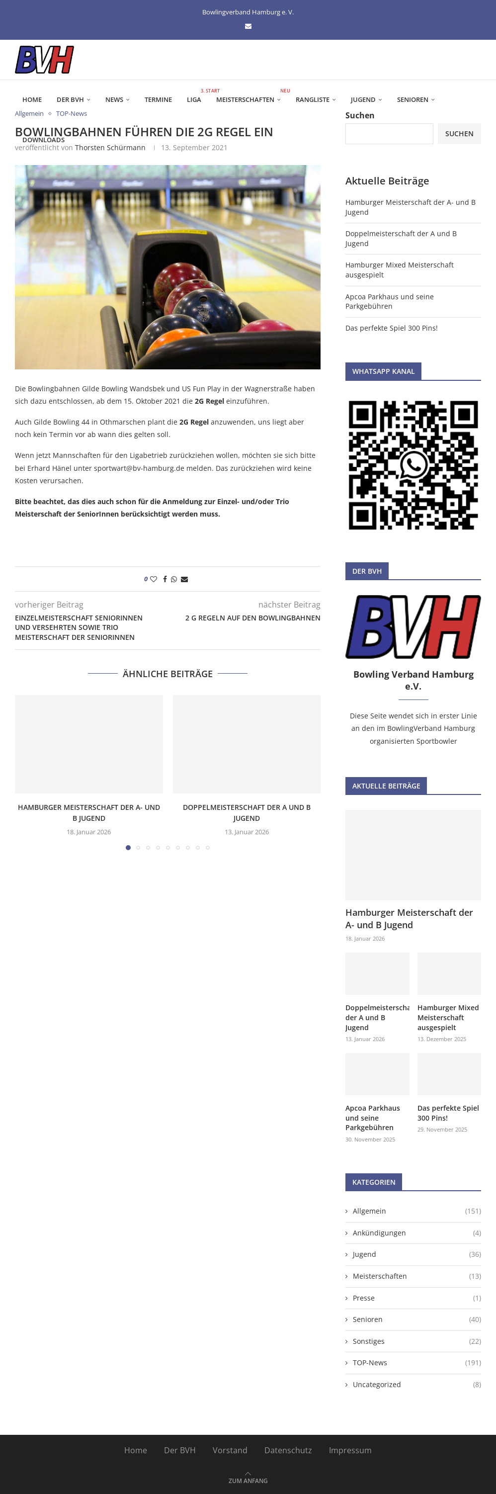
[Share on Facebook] (165, 579)
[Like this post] (153, 579)
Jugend (363, 99)
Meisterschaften (252, 95)
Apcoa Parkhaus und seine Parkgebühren (389, 301)
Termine (158, 99)
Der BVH (70, 99)
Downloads (43, 139)
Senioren (412, 99)
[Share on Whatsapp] (174, 579)
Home (32, 99)
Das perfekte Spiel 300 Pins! (391, 328)
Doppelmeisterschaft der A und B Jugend (377, 1017)
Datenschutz (288, 1450)
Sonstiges (417, 1341)
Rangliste (313, 99)
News (114, 99)
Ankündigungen (417, 1233)
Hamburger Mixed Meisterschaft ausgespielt (448, 1017)
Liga (198, 95)
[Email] (248, 25)
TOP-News (417, 1363)
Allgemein (417, 1211)
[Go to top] (248, 1480)
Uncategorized (417, 1385)
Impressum (350, 1450)
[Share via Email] (184, 579)
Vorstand (230, 1450)
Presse (417, 1298)
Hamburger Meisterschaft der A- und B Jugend (409, 918)
